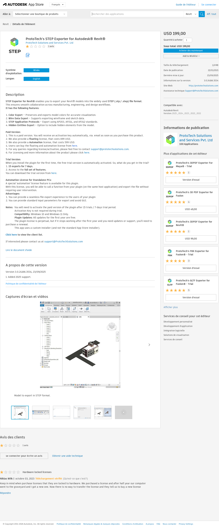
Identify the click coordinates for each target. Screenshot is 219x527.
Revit (6, 24)
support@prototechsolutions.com (110, 149)
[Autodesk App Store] (23, 4)
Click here (11, 234)
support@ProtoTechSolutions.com (63, 241)
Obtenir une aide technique (67, 456)
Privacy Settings (186, 524)
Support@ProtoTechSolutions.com (201, 90)
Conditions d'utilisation (132, 524)
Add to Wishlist (191, 56)
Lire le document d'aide (19, 250)
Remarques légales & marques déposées (101, 524)
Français (57, 4)
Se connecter (208, 4)
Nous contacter (169, 524)
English (36, 78)
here (74, 145)
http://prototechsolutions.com (203, 85)
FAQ (158, 524)
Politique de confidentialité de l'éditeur (26, 283)
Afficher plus (171, 307)
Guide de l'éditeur (186, 4)
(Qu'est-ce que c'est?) (75, 478)
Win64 (36, 70)
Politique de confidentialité (69, 524)
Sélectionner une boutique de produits (36, 14)
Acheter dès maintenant (191, 50)
